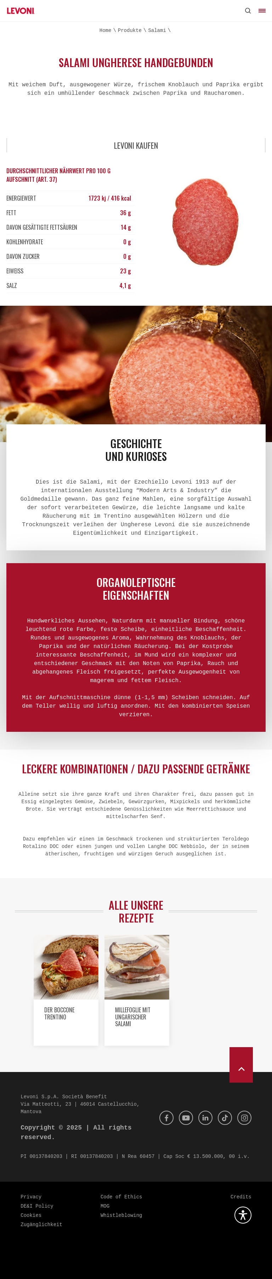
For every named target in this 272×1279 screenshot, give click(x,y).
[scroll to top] (241, 1065)
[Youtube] (186, 1118)
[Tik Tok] (225, 1118)
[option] (65, 993)
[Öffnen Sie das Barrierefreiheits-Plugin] (242, 1215)
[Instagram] (244, 1118)
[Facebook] (166, 1118)
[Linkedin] (205, 1118)
